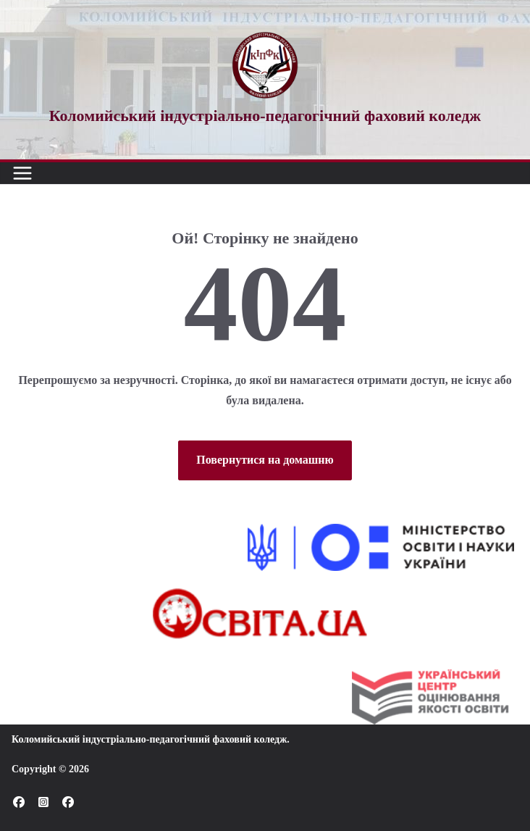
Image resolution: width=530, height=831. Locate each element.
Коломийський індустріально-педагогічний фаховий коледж (149, 739)
